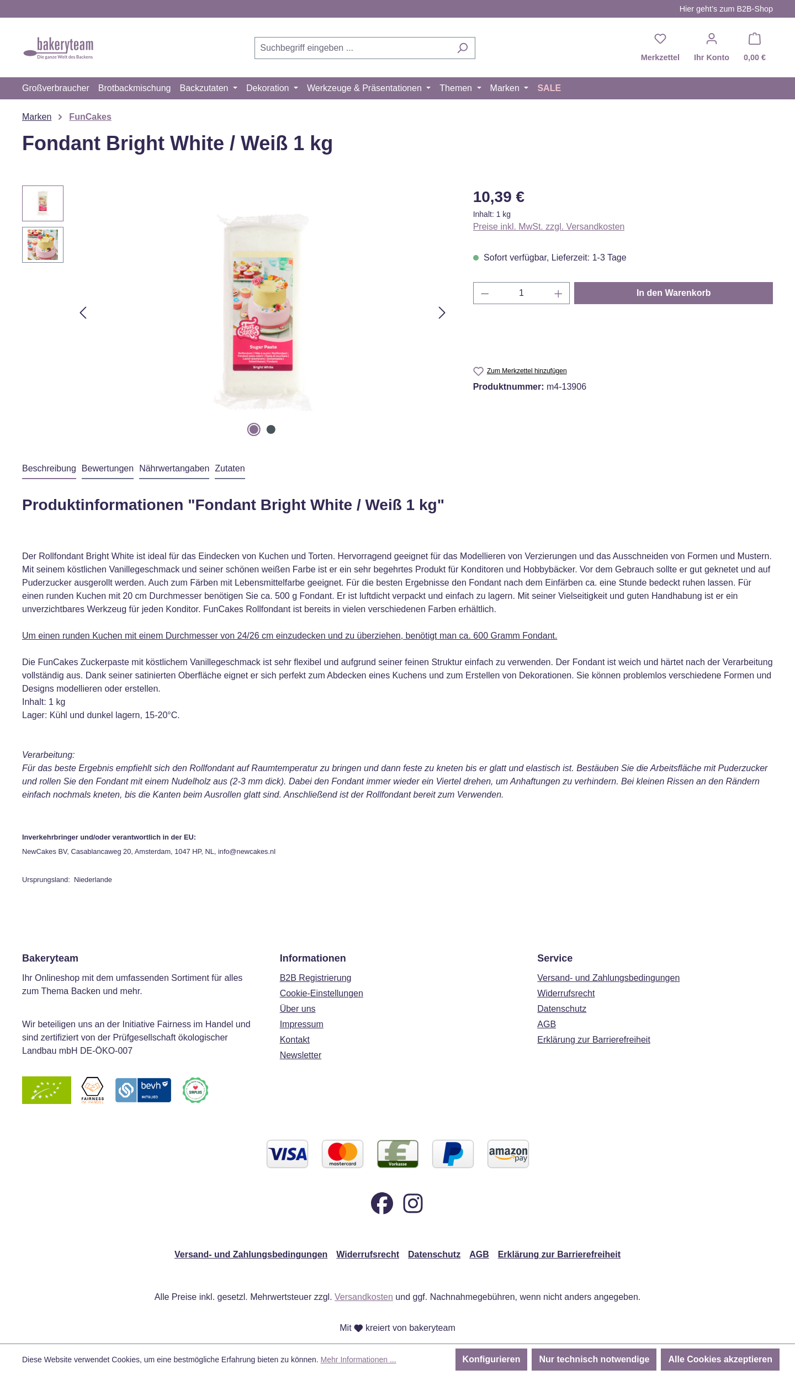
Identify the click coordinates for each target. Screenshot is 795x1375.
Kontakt (295, 1039)
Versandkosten (364, 1297)
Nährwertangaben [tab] (174, 468)
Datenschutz (561, 1008)
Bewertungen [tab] (108, 468)
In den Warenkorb (674, 293)
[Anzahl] (521, 293)
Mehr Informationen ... (358, 1359)
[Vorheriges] (83, 313)
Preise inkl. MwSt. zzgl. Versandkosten (549, 226)
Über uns (298, 1008)
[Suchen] (462, 48)
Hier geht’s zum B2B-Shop (726, 8)
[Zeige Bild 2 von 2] (271, 429)
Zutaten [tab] (230, 468)
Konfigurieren (492, 1359)
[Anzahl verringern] (484, 293)
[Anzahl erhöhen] (558, 293)
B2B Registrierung (316, 978)
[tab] (49, 469)
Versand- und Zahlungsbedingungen (608, 978)
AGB (546, 1024)
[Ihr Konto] (711, 48)
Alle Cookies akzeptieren (720, 1359)
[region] (236, 312)
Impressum (302, 1024)
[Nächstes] (442, 313)
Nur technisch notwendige (594, 1359)
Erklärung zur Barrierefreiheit (593, 1039)
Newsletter (301, 1055)
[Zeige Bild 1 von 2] (254, 429)
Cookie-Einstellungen (321, 993)
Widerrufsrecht (566, 993)
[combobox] (352, 48)
